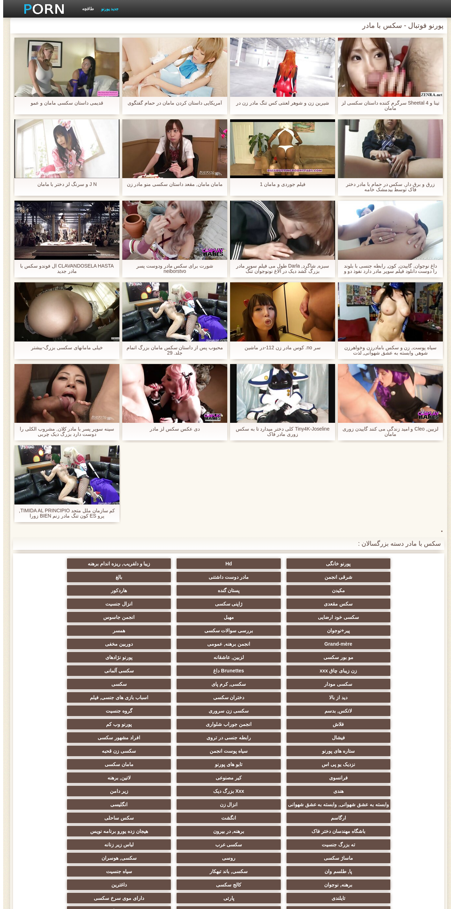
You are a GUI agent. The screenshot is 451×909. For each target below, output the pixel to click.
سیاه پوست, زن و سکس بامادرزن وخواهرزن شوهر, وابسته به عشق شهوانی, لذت (387, 350)
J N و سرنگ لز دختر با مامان (63, 184)
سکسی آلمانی (260, 617)
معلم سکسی (53, 825)
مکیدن (397, 577)
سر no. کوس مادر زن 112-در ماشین (279, 347)
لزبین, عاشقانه (122, 604)
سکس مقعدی (191, 577)
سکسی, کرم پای (122, 617)
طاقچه (85, 8)
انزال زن (329, 694)
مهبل (329, 590)
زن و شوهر (398, 788)
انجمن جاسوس (260, 590)
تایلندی (191, 735)
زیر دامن (53, 670)
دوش (398, 801)
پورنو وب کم (260, 644)
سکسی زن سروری (122, 630)
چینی (260, 788)
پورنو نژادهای (53, 604)
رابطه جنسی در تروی (122, 644)
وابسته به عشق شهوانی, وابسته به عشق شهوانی (398, 685)
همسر (53, 590)
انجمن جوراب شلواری (329, 644)
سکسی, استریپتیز (329, 761)
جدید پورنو (106, 8)
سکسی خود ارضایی (398, 590)
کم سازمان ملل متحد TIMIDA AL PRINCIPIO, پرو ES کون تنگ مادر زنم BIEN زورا (64, 513)
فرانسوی (398, 670)
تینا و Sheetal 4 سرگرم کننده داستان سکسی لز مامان (387, 105)
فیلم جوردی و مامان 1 (279, 184)
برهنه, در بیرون (329, 708)
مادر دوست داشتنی (122, 563)
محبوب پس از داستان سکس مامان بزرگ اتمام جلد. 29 (171, 350)
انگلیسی (259, 694)
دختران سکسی (329, 630)
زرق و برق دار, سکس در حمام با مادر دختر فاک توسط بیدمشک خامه (387, 187)
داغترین (260, 735)
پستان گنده (329, 577)
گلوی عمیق (329, 788)
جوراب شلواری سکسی (329, 801)
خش (191, 748)
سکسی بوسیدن (122, 775)
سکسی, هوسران (260, 721)
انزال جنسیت (53, 577)
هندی (191, 670)
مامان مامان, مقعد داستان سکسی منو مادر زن (171, 184)
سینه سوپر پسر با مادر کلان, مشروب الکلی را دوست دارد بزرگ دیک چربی (64, 431)
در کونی (398, 775)
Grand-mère (398, 604)
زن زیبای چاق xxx (398, 617)
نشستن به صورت (260, 825)
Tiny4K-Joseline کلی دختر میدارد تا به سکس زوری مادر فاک (279, 431)
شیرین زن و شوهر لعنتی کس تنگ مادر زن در (279, 103)
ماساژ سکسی (398, 721)
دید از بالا (398, 630)
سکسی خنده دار (122, 761)
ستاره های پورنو (398, 657)
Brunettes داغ (329, 617)
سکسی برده (260, 801)
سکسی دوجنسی (191, 775)
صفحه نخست (113, 899)
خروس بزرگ (328, 839)
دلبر (122, 801)
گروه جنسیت (52, 630)
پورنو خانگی (398, 563)
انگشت (122, 694)
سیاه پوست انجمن (329, 657)
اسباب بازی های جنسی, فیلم (260, 630)
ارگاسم (191, 694)
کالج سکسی (329, 735)
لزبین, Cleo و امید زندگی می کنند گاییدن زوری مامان (387, 431)
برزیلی (398, 839)
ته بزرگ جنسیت (191, 708)
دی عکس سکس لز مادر (172, 429)
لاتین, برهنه (260, 670)
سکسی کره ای (53, 788)
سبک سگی (259, 748)
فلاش (398, 644)
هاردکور (260, 577)
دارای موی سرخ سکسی (53, 735)
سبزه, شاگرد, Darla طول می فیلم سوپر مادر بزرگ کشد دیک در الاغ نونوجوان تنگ (279, 268)
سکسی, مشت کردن (122, 748)
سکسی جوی (191, 801)
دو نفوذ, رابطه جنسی (329, 775)
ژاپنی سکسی (122, 577)
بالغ (53, 563)
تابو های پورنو (122, 657)
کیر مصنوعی (329, 670)
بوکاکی (122, 839)
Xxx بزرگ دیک (121, 670)
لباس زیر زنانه (53, 708)
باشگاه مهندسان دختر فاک (398, 708)
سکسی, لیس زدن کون (260, 839)
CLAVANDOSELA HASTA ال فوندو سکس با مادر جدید (64, 268)
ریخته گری (53, 775)
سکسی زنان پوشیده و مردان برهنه (398, 816)
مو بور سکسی (191, 604)
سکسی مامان (191, 788)
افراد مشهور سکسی (53, 644)
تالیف (259, 775)
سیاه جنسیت (53, 721)
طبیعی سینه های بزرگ (191, 839)
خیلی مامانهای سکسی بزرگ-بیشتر (63, 347)
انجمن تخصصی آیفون (53, 748)
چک (398, 761)
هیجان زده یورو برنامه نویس (260, 708)
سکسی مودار (191, 617)
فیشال (191, 644)
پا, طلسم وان (191, 721)
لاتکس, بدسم (191, 630)
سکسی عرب (122, 708)
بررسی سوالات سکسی (122, 590)
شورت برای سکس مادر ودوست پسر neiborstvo (171, 268)
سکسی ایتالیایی (122, 788)
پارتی (122, 735)
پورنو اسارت (53, 801)
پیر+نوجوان (190, 590)
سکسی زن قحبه (260, 657)
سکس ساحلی (53, 694)
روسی (329, 721)
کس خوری (53, 839)
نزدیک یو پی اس (191, 657)
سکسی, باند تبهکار (122, 721)
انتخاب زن (329, 748)
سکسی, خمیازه (191, 761)
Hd (329, 563)
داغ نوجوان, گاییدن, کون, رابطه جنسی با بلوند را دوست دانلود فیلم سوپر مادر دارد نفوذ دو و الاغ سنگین (387, 268)
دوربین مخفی (260, 604)
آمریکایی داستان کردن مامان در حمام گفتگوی (171, 103)
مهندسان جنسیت (329, 825)
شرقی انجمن (191, 563)
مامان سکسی (52, 657)
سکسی (53, 617)
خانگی (122, 825)
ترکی (191, 825)
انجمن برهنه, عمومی (329, 604)
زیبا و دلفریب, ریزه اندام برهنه (260, 563)
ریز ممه (398, 748)
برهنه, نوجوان (398, 735)
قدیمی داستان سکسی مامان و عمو (63, 103)
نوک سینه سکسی (53, 761)
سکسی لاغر (259, 761)
